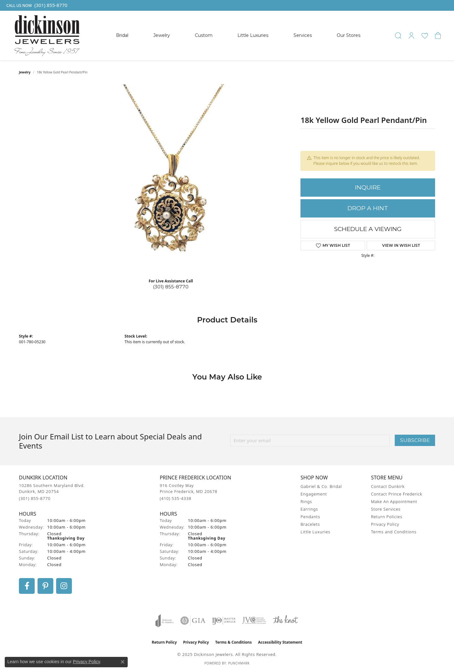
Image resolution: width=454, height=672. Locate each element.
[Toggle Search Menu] (398, 35)
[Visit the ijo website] (224, 621)
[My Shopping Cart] (437, 35)
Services (303, 35)
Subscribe (415, 440)
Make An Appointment (394, 501)
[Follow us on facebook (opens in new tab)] (27, 586)
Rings (306, 501)
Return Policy (164, 642)
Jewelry (161, 35)
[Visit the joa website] (164, 621)
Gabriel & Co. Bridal (321, 486)
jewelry (25, 72)
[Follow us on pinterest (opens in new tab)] (45, 586)
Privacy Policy (385, 524)
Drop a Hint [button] (367, 208)
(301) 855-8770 (171, 287)
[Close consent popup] (123, 662)
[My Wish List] (424, 35)
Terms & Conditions (233, 642)
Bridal (122, 35)
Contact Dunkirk (388, 486)
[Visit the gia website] (193, 621)
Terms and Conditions (393, 532)
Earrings (309, 509)
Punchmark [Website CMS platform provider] (239, 663)
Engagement (313, 494)
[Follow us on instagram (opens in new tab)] (64, 586)
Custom (203, 35)
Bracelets (310, 524)
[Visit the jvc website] (254, 621)
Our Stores (348, 35)
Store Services (386, 509)
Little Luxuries (252, 35)
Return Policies (386, 516)
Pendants (310, 516)
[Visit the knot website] (285, 621)
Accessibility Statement (280, 642)
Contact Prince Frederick (396, 494)
